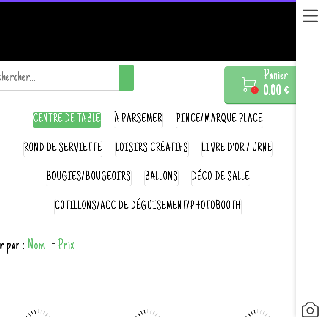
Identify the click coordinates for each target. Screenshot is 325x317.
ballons (161, 177)
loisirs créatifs (152, 149)
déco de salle (221, 177)
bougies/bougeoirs (88, 177)
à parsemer (138, 119)
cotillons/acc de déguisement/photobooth (148, 207)
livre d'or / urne (237, 149)
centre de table (67, 119)
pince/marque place (219, 119)
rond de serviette (63, 149)
